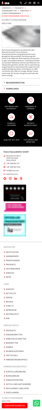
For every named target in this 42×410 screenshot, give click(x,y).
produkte (19, 8)
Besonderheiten (14, 82)
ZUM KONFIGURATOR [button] (14, 405)
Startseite (6, 8)
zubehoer (24, 11)
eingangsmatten (9, 11)
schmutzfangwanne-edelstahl (15, 16)
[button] (21, 3)
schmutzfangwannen (11, 13)
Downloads (11, 88)
